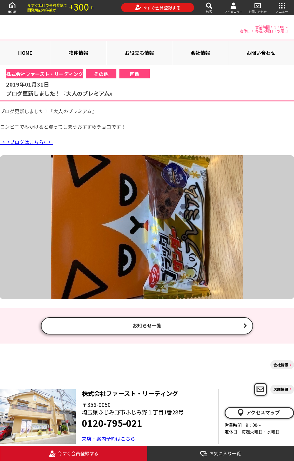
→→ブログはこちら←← (26, 142)
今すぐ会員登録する (158, 8)
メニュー (282, 7)
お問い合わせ (258, 7)
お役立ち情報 (139, 52)
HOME (12, 7)
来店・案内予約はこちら (108, 439)
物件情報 (78, 52)
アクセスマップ (258, 413)
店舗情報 (280, 390)
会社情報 (200, 52)
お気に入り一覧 (220, 453)
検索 (209, 7)
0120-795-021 (112, 424)
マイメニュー (233, 8)
